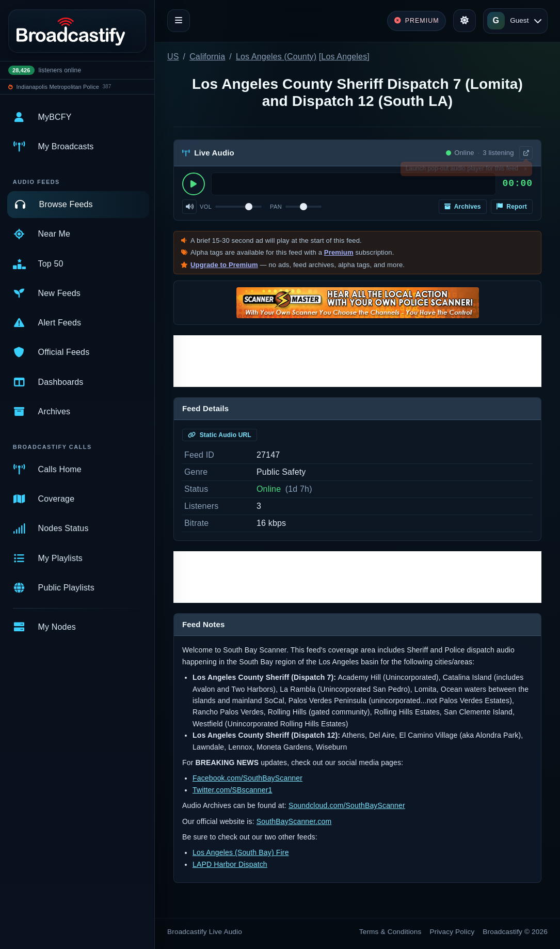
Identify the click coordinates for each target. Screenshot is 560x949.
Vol (206, 207)
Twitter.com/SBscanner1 (232, 790)
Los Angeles (344, 56)
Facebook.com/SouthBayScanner (247, 778)
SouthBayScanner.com (294, 821)
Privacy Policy (452, 932)
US (173, 56)
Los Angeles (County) (276, 56)
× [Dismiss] (525, 170)
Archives (462, 206)
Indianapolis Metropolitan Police (58, 87)
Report (512, 206)
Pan (276, 207)
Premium (339, 252)
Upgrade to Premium (224, 265)
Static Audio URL (219, 435)
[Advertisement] (357, 361)
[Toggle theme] (464, 20)
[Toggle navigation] (178, 20)
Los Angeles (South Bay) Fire (241, 852)
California (207, 56)
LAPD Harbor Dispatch (230, 864)
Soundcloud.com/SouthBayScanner (347, 805)
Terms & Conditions (390, 932)
